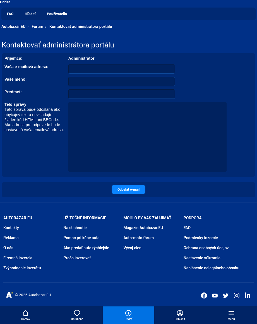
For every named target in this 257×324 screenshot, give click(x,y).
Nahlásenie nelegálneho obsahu (211, 268)
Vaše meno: (15, 79)
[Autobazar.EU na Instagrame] (236, 295)
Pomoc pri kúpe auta (81, 238)
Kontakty (11, 227)
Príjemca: (13, 58)
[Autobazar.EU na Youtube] (215, 295)
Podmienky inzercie (201, 238)
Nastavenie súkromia (202, 258)
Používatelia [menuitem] (57, 14)
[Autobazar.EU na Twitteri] (225, 295)
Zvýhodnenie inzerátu (22, 268)
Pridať (5, 2)
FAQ (187, 227)
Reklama (11, 238)
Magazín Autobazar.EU (143, 227)
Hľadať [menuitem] (30, 14)
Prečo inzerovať (77, 258)
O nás (8, 248)
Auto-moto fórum (139, 238)
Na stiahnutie (75, 227)
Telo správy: (16, 104)
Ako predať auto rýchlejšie (86, 248)
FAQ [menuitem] (10, 14)
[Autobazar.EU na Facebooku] (204, 295)
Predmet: (13, 92)
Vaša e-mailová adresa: (26, 66)
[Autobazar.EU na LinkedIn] (247, 295)
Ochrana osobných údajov (206, 248)
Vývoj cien (132, 248)
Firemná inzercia (17, 258)
